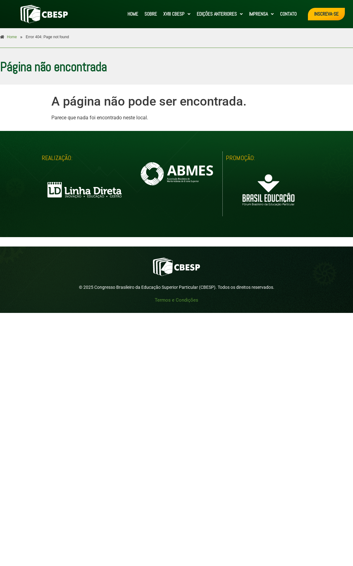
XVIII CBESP (176, 14)
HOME (132, 14)
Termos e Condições (176, 300)
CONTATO (288, 14)
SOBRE (150, 14)
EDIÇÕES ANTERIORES (220, 14)
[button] (177, 14)
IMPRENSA (261, 14)
